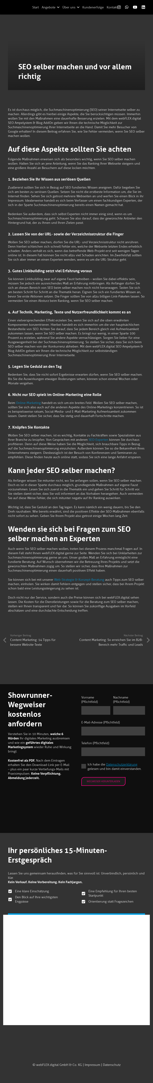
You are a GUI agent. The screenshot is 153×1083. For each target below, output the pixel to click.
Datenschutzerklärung (122, 765)
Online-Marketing (28, 403)
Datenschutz (112, 1065)
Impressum (92, 1065)
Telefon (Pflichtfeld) (95, 743)
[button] (58, 7)
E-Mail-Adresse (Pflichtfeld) (100, 722)
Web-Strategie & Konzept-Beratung (79, 580)
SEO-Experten (98, 440)
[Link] (119, 7)
